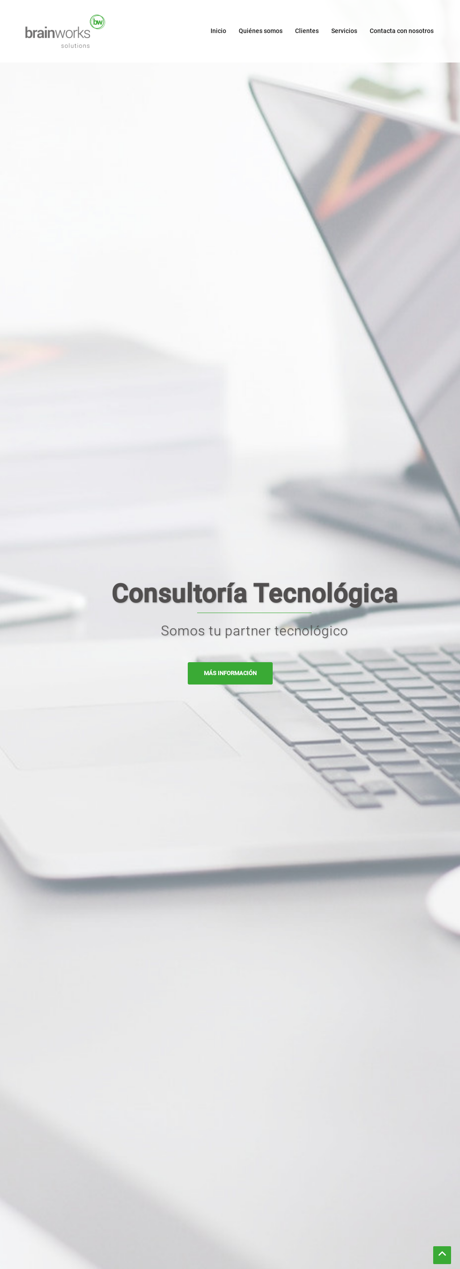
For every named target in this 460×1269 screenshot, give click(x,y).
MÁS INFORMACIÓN (230, 673)
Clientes (307, 30)
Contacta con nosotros (402, 30)
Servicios (344, 30)
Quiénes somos (261, 30)
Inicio (218, 30)
